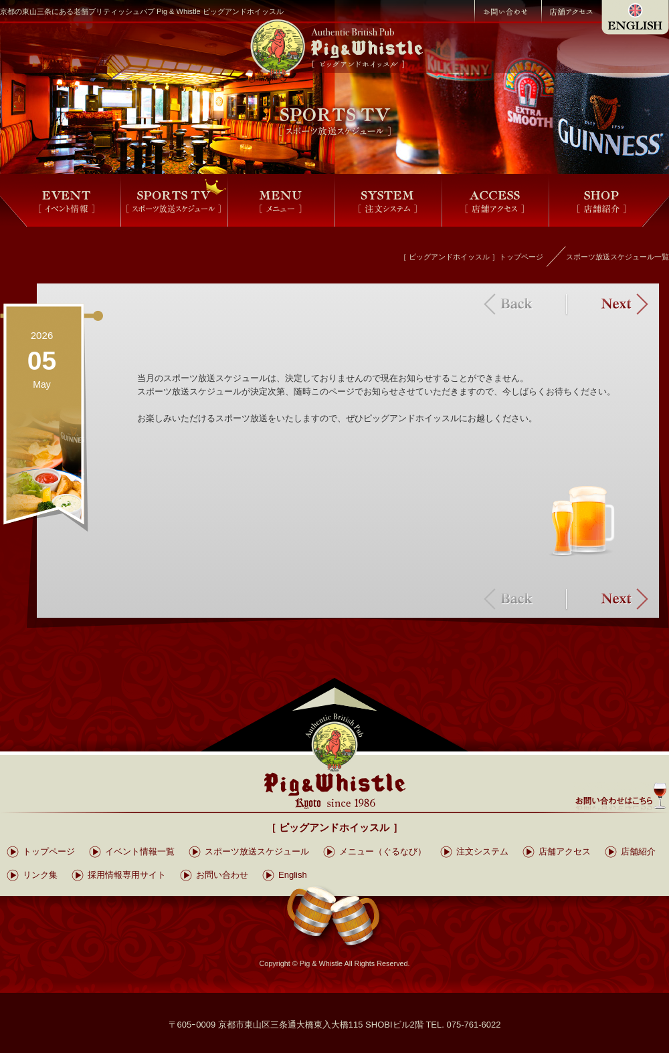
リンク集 (40, 875)
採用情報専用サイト (127, 875)
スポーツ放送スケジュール (257, 851)
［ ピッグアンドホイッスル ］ (334, 827)
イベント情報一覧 (140, 851)
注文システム (482, 851)
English (292, 875)
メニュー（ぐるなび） (382, 851)
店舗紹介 (638, 851)
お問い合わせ (222, 875)
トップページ (49, 851)
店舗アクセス (565, 851)
